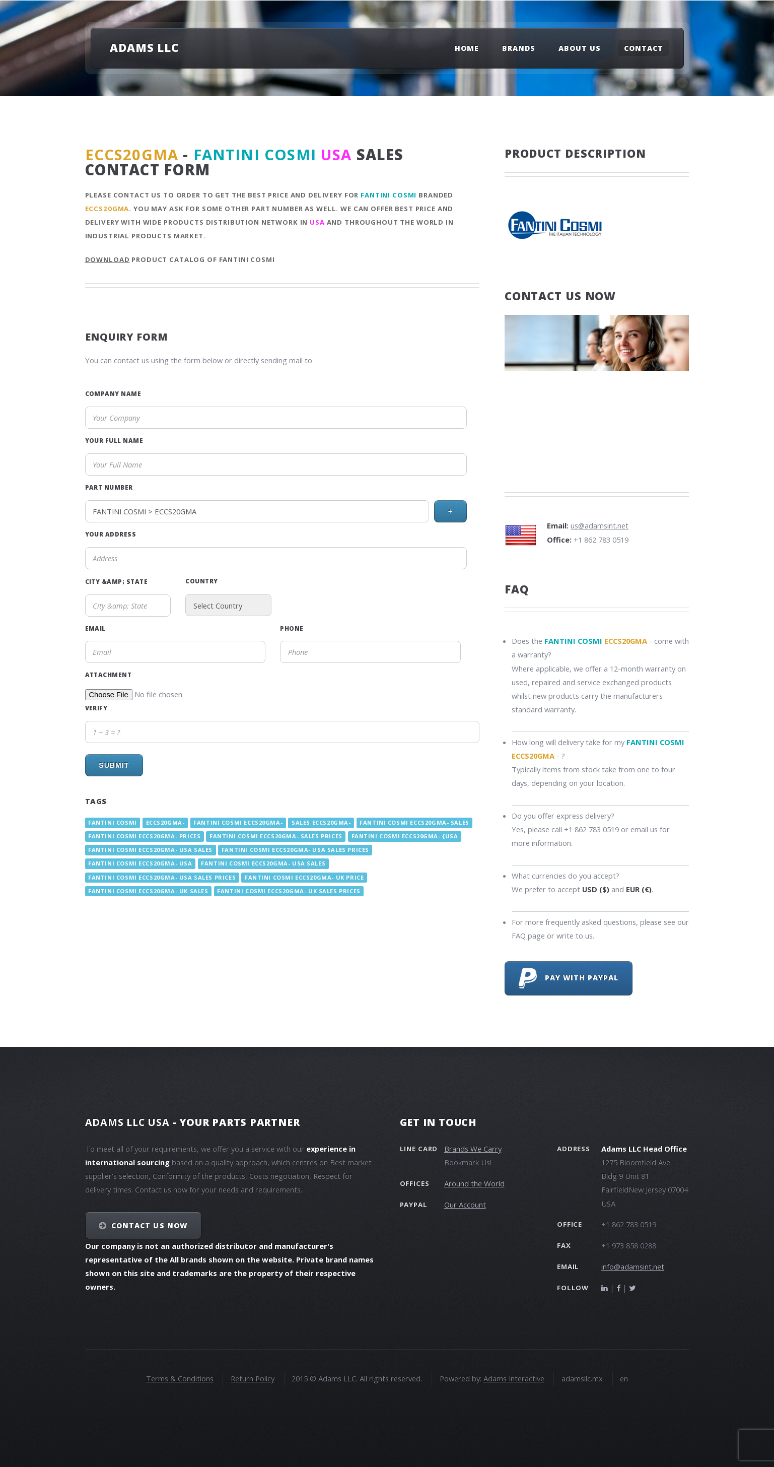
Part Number (109, 487)
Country (201, 581)
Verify (96, 708)
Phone (291, 628)
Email (95, 628)
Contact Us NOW (149, 1225)
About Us (579, 48)
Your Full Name (114, 440)
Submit (114, 765)
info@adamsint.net (632, 1266)
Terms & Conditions (180, 1378)
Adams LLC (144, 47)
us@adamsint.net (599, 525)
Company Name (113, 393)
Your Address (110, 534)
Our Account (465, 1204)
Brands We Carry (473, 1149)
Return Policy (252, 1378)
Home (467, 48)
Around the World (474, 1183)
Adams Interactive (513, 1378)
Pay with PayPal (569, 978)
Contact (643, 48)
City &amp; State (116, 581)
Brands (518, 48)
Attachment (108, 675)
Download (107, 259)
